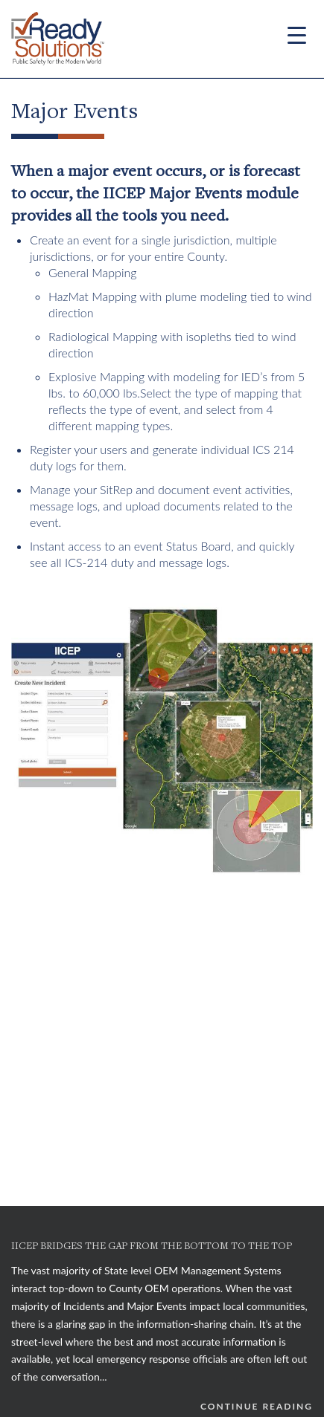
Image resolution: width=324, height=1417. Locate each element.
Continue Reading (256, 1406)
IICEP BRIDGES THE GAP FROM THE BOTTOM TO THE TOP (151, 1247)
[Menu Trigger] (296, 35)
